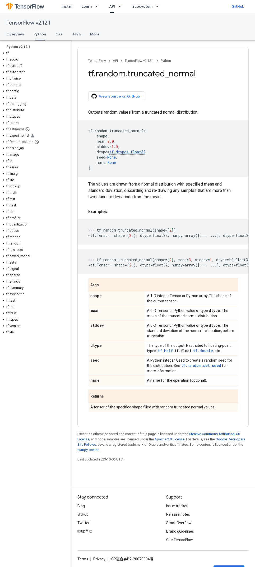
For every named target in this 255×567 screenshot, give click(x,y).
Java (76, 34)
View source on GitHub (115, 96)
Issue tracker (177, 506)
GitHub (237, 6)
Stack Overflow (179, 523)
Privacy (99, 559)
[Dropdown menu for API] (121, 6)
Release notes (178, 514)
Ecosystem (142, 6)
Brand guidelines (180, 531)
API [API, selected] (112, 6)
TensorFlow (97, 61)
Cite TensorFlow (179, 540)
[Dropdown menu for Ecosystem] (158, 6)
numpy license (88, 450)
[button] (34, 53)
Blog (81, 506)
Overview (15, 34)
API (115, 61)
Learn (87, 6)
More (95, 34)
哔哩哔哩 (84, 531)
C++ (59, 34)
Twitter (83, 523)
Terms (82, 559)
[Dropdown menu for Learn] (98, 6)
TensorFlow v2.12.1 (28, 23)
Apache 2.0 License (169, 439)
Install (67, 6)
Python (166, 61)
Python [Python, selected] (40, 34)
